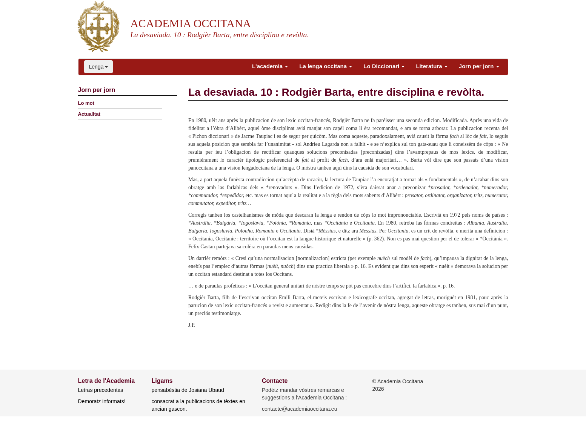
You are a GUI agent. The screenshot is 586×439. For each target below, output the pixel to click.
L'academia (270, 66)
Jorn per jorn (479, 66)
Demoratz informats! (102, 401)
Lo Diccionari (384, 66)
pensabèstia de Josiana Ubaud (188, 390)
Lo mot (86, 103)
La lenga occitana (325, 66)
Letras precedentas (100, 390)
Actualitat (89, 114)
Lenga (98, 67)
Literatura (431, 66)
